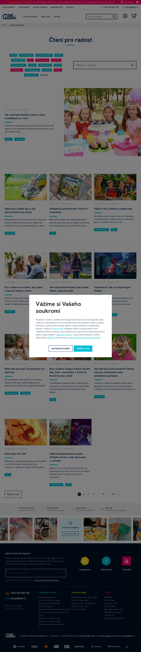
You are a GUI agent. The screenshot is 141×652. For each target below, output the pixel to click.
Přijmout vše (58, 328)
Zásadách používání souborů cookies (85, 337)
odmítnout (50, 337)
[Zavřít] (109, 298)
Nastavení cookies (64, 334)
